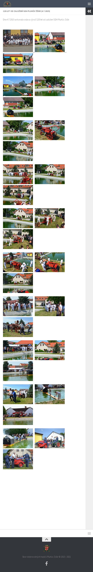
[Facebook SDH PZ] (46, 563)
